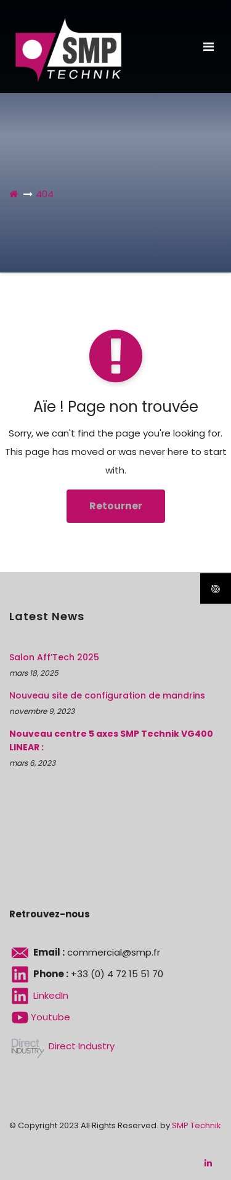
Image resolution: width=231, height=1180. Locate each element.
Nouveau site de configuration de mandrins (107, 695)
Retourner (115, 506)
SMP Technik (196, 1125)
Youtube (39, 1016)
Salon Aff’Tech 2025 (54, 657)
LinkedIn (38, 995)
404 (45, 193)
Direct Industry (62, 1045)
